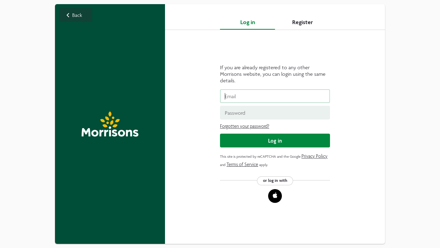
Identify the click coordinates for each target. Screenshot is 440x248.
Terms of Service (242, 164)
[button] (275, 196)
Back (110, 124)
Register (302, 22)
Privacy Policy (314, 156)
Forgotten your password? (244, 126)
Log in (247, 22)
